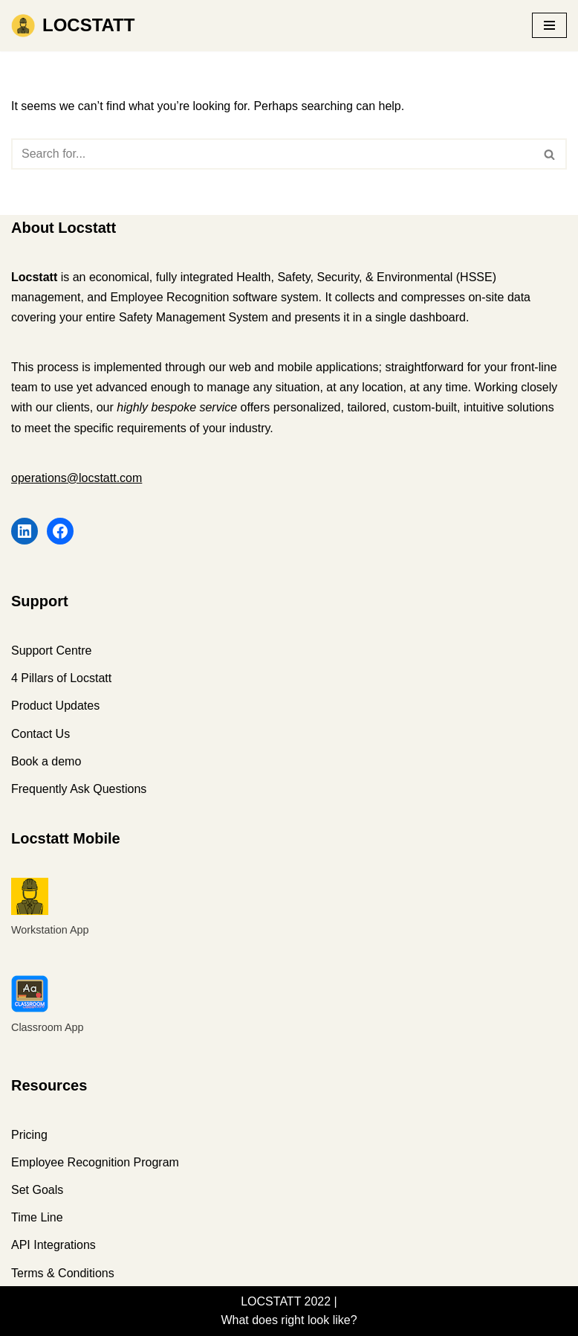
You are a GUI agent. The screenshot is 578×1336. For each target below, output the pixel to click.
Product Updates (55, 705)
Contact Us (40, 734)
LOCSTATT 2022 (286, 1301)
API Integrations (53, 1245)
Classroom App (47, 1027)
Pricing (29, 1134)
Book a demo (46, 761)
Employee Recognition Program (95, 1162)
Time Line (37, 1217)
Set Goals (37, 1190)
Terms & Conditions (62, 1273)
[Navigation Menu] (549, 25)
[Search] (272, 154)
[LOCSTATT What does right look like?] (72, 25)
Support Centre (51, 650)
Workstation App (50, 930)
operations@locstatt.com (76, 478)
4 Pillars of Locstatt (61, 678)
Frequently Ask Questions (78, 789)
